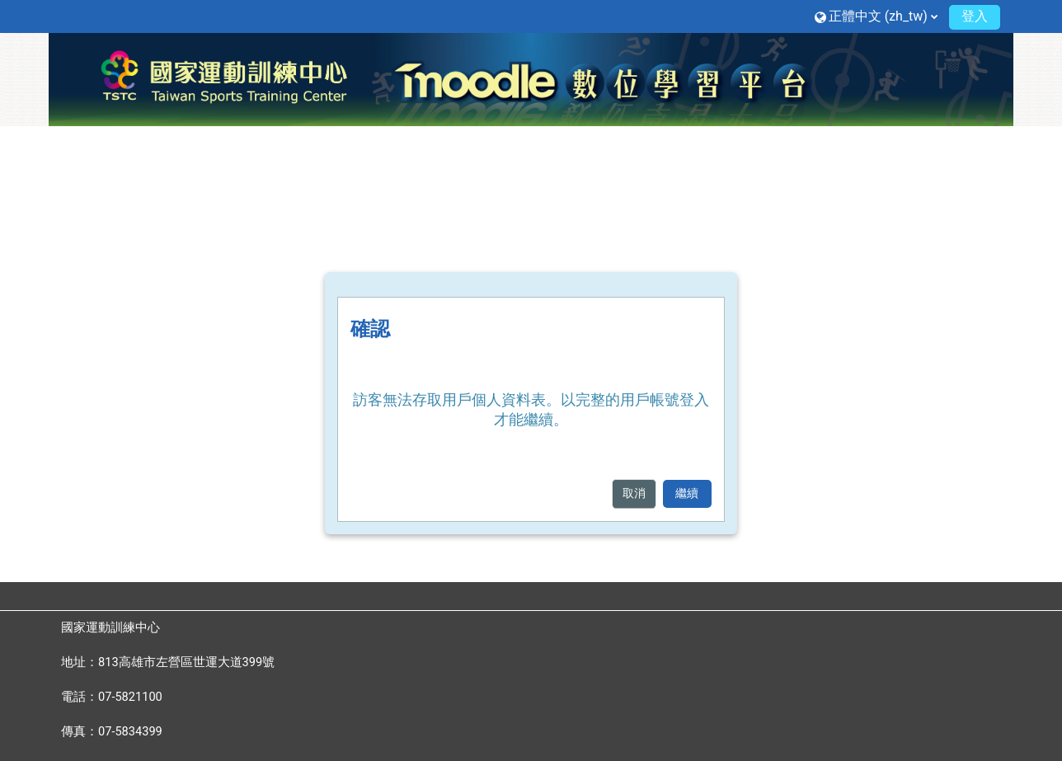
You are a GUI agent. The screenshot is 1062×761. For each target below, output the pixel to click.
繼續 (686, 493)
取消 (634, 493)
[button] (876, 16)
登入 (974, 16)
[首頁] (531, 78)
